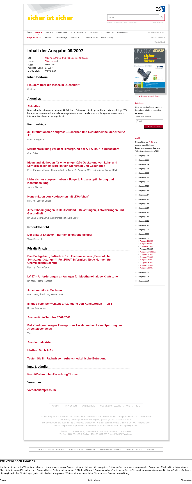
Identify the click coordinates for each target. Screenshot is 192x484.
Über (29, 33)
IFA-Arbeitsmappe (110, 449)
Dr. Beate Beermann (37, 218)
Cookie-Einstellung (110, 406)
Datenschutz (88, 406)
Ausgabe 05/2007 (146, 257)
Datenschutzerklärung (118, 473)
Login (152, 37)
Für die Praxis (92, 37)
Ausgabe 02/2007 (146, 265)
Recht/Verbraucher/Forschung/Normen (53, 374)
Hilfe (125, 22)
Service (109, 33)
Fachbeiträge (61, 37)
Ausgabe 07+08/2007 (148, 252)
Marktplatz (96, 33)
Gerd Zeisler (33, 153)
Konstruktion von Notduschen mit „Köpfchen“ (58, 196)
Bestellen (122, 33)
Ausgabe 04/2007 (146, 260)
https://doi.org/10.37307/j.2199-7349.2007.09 (66, 58)
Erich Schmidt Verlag (51, 449)
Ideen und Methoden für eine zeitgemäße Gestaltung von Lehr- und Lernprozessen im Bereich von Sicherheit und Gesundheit (72, 164)
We (29, 333)
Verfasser (62, 33)
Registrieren (160, 37)
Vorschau (34, 382)
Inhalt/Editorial (37, 77)
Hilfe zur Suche (158, 22)
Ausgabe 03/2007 (146, 263)
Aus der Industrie (39, 342)
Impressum (118, 22)
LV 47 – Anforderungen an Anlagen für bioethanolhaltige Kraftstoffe (72, 276)
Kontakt (109, 22)
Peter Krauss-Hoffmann (38, 170)
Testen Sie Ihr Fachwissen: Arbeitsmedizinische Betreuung (66, 358)
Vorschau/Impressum (41, 390)
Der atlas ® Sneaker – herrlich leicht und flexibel (59, 234)
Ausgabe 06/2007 (146, 254)
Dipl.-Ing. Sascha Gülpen (39, 201)
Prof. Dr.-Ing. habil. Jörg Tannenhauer (45, 294)
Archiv (49, 33)
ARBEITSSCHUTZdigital (82, 449)
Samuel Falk (111, 170)
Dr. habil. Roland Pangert (39, 281)
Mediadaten (133, 22)
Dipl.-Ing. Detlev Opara (38, 267)
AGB (128, 406)
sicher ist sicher (50, 18)
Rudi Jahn (32, 89)
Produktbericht (76, 37)
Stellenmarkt (78, 33)
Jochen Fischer (34, 187)
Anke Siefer (72, 218)
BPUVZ (150, 449)
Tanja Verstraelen (35, 239)
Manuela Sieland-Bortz (62, 170)
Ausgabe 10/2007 (146, 246)
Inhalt (38, 33)
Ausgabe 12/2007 (146, 241)
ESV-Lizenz (50, 61)
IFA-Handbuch (134, 449)
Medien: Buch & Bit (40, 350)
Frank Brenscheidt (57, 218)
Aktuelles (48, 37)
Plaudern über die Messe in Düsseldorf (53, 84)
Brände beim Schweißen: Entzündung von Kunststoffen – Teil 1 (69, 303)
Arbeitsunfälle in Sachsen (44, 290)
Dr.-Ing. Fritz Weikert (37, 308)
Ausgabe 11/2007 (146, 244)
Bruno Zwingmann (36, 139)
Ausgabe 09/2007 (34, 37)
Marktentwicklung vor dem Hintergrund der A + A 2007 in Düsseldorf (73, 148)
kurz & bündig (107, 37)
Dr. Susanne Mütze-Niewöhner (89, 170)
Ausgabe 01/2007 (146, 268)
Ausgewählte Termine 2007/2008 (49, 317)
